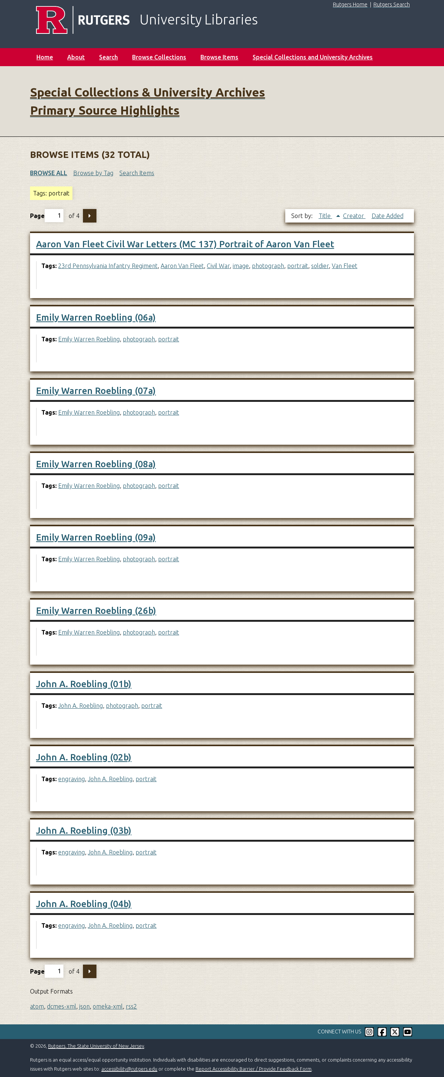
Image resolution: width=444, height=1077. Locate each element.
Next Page (89, 216)
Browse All (48, 173)
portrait (297, 265)
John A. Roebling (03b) (83, 831)
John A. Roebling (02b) (83, 757)
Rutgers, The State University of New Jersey (96, 1045)
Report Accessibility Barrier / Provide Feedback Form (254, 1068)
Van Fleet (344, 265)
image (241, 265)
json (84, 1006)
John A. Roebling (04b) (83, 904)
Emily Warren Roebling (89, 339)
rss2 (131, 1006)
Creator (354, 215)
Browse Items (219, 57)
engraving (71, 779)
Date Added (387, 215)
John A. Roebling (80, 705)
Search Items (136, 173)
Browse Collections (159, 57)
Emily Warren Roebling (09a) (96, 537)
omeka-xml (108, 1006)
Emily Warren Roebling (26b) (96, 611)
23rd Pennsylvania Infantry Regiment (108, 265)
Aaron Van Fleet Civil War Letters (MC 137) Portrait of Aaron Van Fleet (185, 244)
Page (46, 215)
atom (37, 1006)
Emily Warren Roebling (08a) (96, 464)
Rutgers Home (350, 5)
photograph (268, 265)
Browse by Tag (93, 173)
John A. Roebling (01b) (83, 684)
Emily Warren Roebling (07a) (96, 391)
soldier (320, 265)
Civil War (218, 265)
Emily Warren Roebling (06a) (96, 317)
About (76, 57)
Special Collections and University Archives (313, 57)
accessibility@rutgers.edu (129, 1068)
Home (44, 57)
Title (325, 215)
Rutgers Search (391, 5)
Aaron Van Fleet (182, 265)
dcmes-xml (61, 1006)
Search (108, 57)
